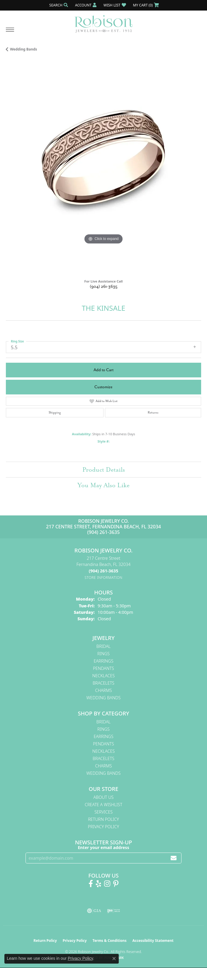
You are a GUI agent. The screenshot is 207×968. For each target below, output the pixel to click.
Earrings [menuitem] (103, 661)
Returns (153, 412)
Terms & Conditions (110, 940)
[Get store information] (104, 577)
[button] (58, 5)
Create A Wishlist (103, 804)
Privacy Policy (103, 826)
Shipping (55, 412)
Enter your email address (103, 847)
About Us (104, 797)
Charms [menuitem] (103, 690)
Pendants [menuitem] (103, 668)
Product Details (103, 469)
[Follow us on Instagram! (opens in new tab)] (107, 883)
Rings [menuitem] (103, 653)
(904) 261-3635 (104, 286)
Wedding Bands (23, 49)
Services (103, 812)
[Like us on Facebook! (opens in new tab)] (91, 883)
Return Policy (103, 819)
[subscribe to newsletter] (173, 858)
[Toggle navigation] (10, 33)
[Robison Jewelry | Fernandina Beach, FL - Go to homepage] (103, 22)
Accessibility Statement (152, 940)
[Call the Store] (103, 571)
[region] (103, 167)
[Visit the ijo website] (113, 910)
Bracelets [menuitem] (103, 683)
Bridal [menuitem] (103, 646)
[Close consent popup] (114, 958)
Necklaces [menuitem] (103, 675)
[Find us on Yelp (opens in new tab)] (98, 883)
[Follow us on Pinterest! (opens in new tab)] (115, 883)
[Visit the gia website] (94, 910)
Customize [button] (103, 386)
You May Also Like (103, 485)
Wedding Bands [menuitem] (103, 697)
